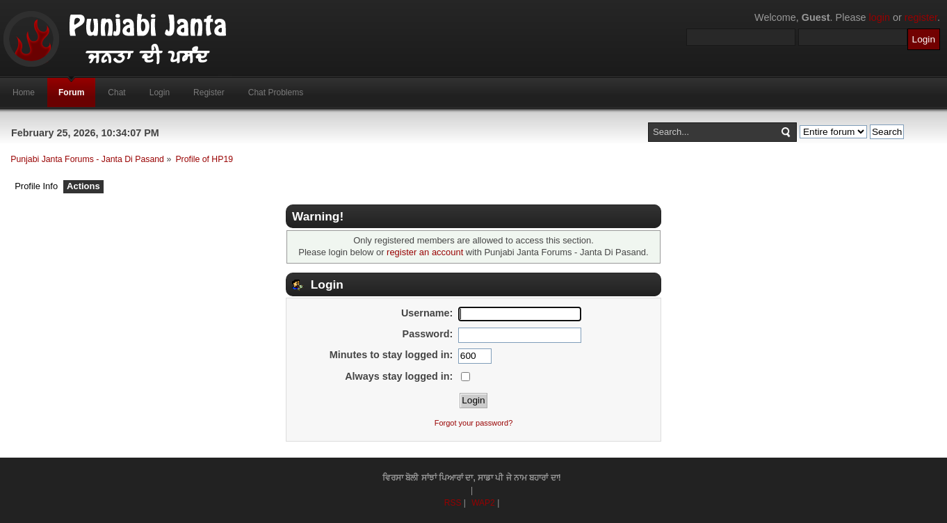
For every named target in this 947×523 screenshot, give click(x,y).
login (879, 17)
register (921, 17)
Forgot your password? (474, 423)
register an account (425, 252)
